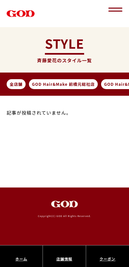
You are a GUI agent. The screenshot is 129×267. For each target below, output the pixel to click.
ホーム (21, 258)
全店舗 (16, 84)
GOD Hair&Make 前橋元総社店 (63, 84)
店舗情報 (64, 258)
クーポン (107, 258)
